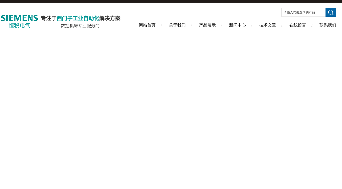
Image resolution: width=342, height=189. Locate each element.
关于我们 (177, 25)
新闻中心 (237, 25)
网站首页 (147, 25)
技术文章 (267, 25)
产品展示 (207, 25)
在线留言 (297, 25)
